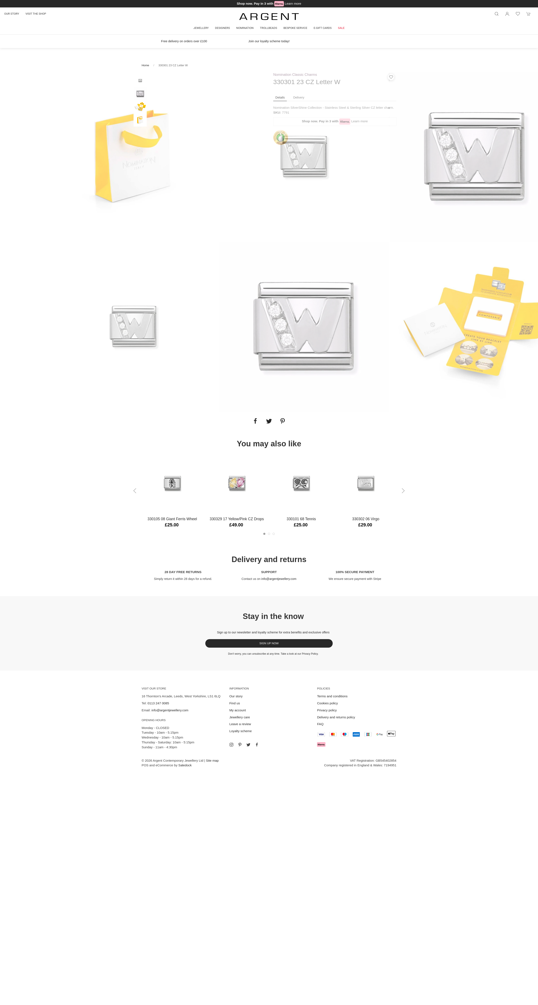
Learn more (293, 3)
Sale (341, 28)
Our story (11, 13)
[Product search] (496, 13)
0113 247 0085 (158, 703)
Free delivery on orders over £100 (184, 41)
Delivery (298, 97)
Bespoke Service (295, 28)
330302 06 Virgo (365, 519)
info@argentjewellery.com (278, 579)
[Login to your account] (507, 13)
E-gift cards (323, 28)
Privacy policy (327, 710)
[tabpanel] (133, 156)
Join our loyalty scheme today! (269, 41)
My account (237, 710)
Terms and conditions (332, 696)
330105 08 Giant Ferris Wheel (172, 519)
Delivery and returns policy (336, 717)
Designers (222, 28)
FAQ (320, 724)
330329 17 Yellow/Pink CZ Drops (237, 519)
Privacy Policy (310, 653)
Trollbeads (268, 28)
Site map (212, 760)
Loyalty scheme (240, 731)
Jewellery (201, 28)
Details (280, 97)
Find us (234, 703)
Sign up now (269, 643)
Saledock (185, 765)
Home (145, 65)
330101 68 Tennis (301, 519)
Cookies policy (327, 703)
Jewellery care (239, 717)
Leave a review (240, 724)
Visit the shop (35, 13)
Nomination (245, 28)
